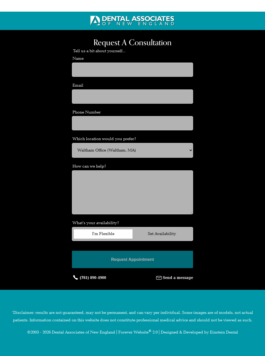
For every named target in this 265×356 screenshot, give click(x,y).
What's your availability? (95, 223)
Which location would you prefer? (104, 139)
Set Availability (162, 234)
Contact (168, 6)
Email (77, 85)
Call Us (106, 6)
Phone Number (86, 112)
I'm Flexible (103, 234)
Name (78, 58)
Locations (42, 6)
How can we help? (89, 166)
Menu (228, 6)
